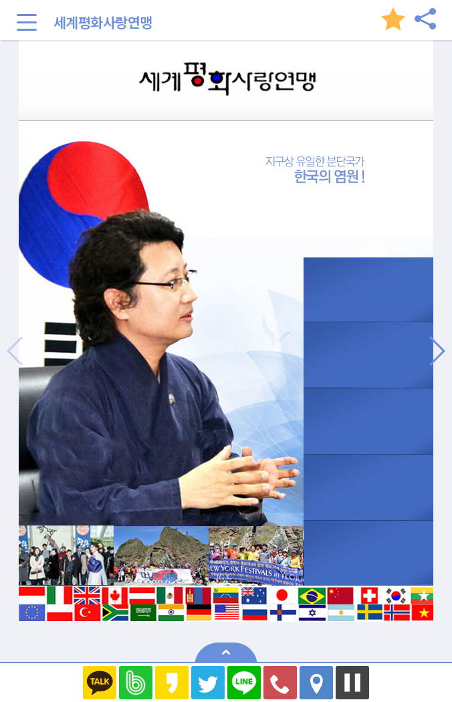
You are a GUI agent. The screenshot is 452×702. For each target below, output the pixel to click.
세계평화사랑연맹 (102, 22)
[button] (436, 351)
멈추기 (352, 682)
